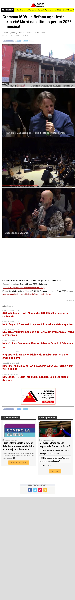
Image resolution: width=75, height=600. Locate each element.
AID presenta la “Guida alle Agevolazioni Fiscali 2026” (46, 10)
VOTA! (55, 471)
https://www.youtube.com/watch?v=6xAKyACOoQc (23, 288)
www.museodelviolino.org (12, 294)
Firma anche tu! (19, 462)
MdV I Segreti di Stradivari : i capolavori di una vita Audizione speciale (37, 324)
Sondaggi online (47, 418)
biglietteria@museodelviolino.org (38, 294)
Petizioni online (10, 418)
